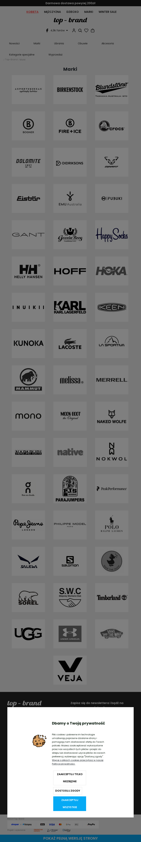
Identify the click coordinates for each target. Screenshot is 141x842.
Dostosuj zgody (67, 791)
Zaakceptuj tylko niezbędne (70, 777)
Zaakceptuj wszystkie (69, 803)
